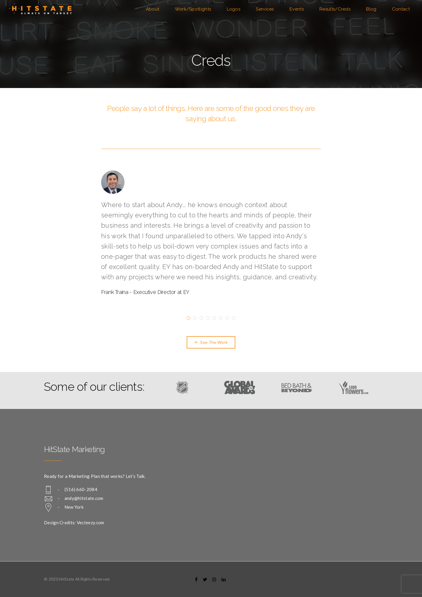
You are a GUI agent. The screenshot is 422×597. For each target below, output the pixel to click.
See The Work (211, 342)
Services (265, 9)
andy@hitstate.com (83, 498)
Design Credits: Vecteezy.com (74, 522)
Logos (234, 9)
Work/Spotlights (193, 9)
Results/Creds (334, 9)
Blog (371, 9)
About (152, 9)
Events (297, 9)
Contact (401, 9)
